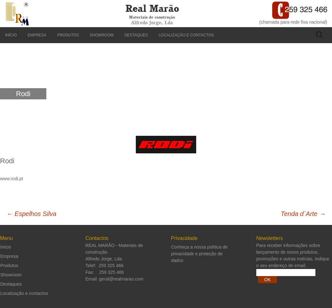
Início (11, 35)
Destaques (136, 35)
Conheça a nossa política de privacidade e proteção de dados (199, 253)
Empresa (37, 35)
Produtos (68, 35)
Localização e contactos (186, 35)
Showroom (102, 35)
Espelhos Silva (31, 213)
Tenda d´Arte (303, 213)
